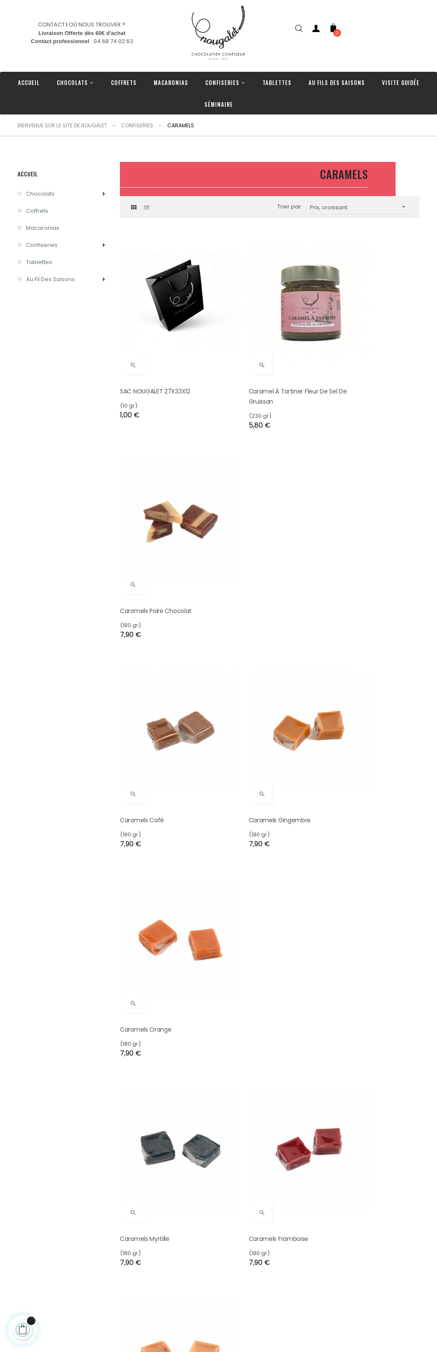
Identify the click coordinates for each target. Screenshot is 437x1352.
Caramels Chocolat (250, 898)
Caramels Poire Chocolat (360, 358)
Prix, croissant (360, 206)
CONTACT (51, 25)
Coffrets (37, 211)
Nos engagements (146, 1279)
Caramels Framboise (252, 721)
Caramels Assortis (248, 1074)
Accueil (27, 173)
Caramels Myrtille (144, 721)
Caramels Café (142, 545)
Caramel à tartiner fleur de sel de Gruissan (266, 363)
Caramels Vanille (349, 1074)
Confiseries (42, 245)
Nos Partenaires (142, 1330)
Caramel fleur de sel (149, 1074)
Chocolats (40, 194)
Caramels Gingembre (253, 545)
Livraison (132, 1318)
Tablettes (39, 262)
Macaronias (42, 228)
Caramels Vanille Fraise (357, 721)
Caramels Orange (350, 545)
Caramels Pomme (146, 898)
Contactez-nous (143, 1292)
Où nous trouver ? (144, 1305)
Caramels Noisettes (353, 898)
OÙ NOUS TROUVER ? (97, 25)
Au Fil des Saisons (50, 279)
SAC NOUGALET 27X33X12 (155, 358)
